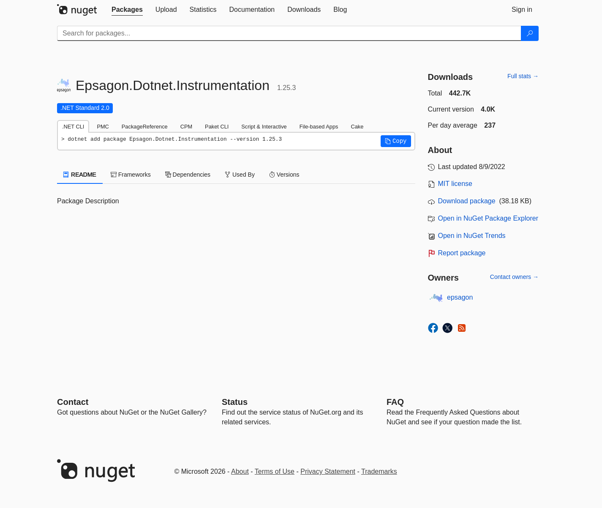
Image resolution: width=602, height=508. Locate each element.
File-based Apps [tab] (319, 126)
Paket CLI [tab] (217, 126)
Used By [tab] (240, 174)
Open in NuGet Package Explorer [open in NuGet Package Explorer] (488, 218)
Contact (72, 402)
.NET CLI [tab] (73, 126)
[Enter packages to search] (289, 33)
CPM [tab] (186, 126)
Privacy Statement (327, 471)
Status (235, 402)
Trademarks (379, 471)
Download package (467, 201)
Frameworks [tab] (131, 174)
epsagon (460, 297)
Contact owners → (514, 276)
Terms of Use (274, 471)
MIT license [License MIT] (455, 183)
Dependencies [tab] (187, 174)
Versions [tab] (284, 174)
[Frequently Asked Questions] (395, 402)
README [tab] (79, 174)
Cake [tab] (357, 126)
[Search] (530, 33)
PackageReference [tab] (145, 126)
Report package (462, 253)
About (240, 471)
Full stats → (523, 76)
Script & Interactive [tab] (263, 126)
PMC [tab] (103, 126)
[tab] (127, 9)
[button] (396, 141)
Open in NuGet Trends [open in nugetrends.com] (472, 235)
